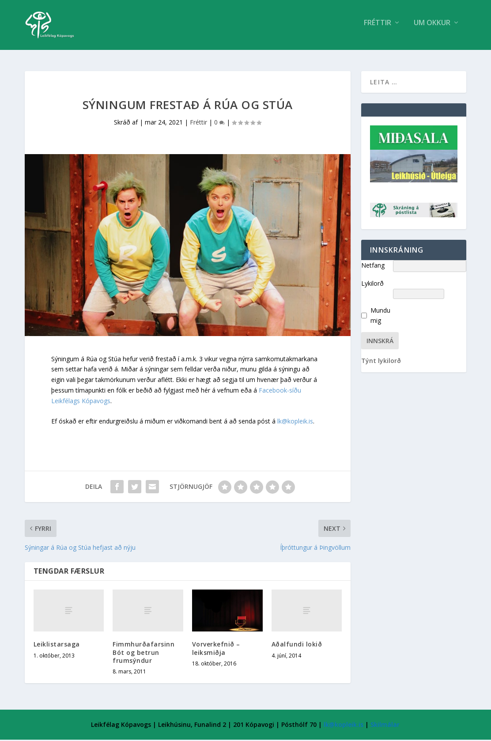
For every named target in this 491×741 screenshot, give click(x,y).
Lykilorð (372, 284)
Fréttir (377, 28)
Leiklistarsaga (57, 645)
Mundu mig (380, 316)
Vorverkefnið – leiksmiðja (216, 650)
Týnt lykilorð (381, 362)
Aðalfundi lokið (297, 645)
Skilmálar (385, 726)
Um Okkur (432, 28)
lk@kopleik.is (295, 422)
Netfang (373, 266)
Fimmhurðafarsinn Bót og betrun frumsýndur (143, 653)
